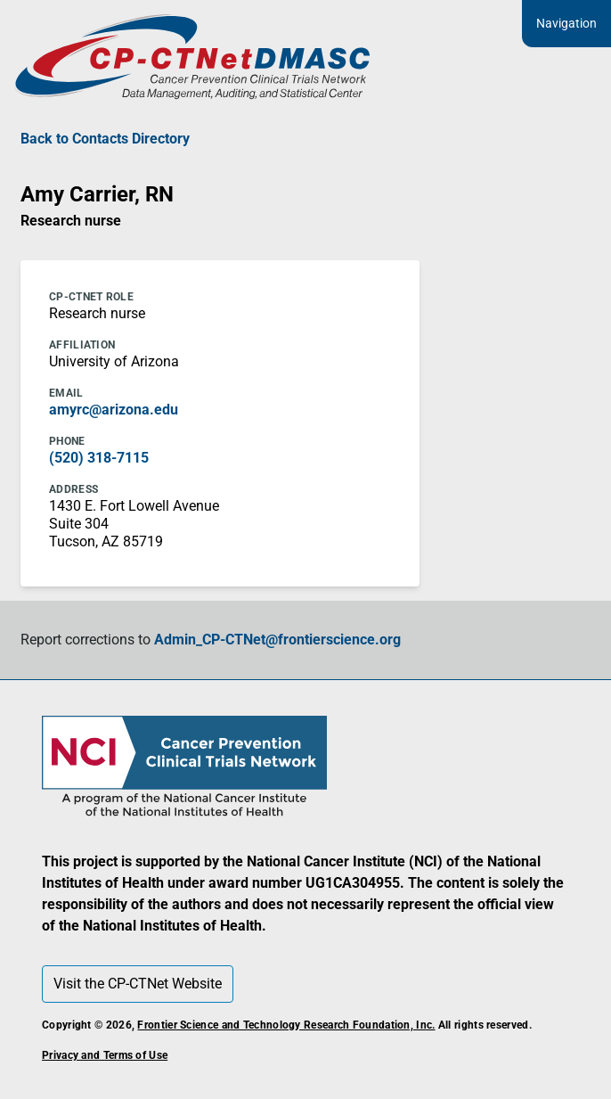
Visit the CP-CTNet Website (137, 983)
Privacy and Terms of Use (104, 1055)
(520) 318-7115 (99, 457)
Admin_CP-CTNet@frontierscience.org (277, 639)
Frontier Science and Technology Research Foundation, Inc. (286, 1025)
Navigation (566, 23)
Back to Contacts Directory (105, 138)
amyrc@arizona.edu (113, 409)
